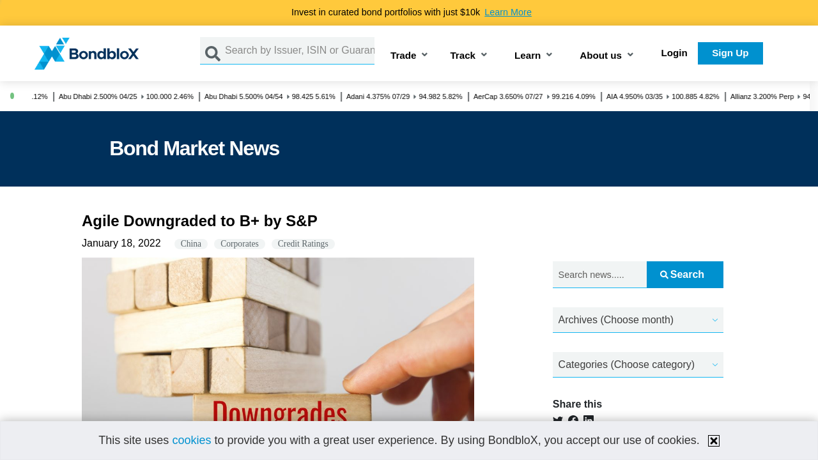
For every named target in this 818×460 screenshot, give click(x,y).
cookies (191, 440)
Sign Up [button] (730, 52)
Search (682, 274)
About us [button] (601, 55)
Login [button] (674, 52)
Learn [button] (527, 55)
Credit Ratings (303, 244)
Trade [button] (403, 55)
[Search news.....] (600, 275)
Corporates (239, 244)
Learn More (508, 12)
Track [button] (462, 55)
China (191, 244)
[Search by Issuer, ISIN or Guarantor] (299, 51)
